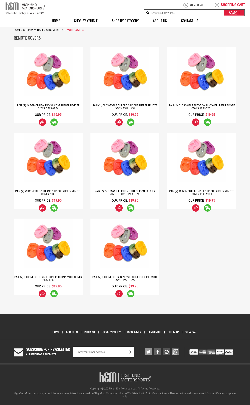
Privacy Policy (111, 332)
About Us (160, 20)
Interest (89, 332)
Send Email (155, 332)
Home (56, 20)
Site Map (173, 332)
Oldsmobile (53, 30)
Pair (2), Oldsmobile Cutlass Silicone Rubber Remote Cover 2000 (48, 193)
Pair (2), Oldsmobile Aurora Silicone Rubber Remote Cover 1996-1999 (124, 107)
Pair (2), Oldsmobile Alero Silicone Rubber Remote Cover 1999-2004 (48, 107)
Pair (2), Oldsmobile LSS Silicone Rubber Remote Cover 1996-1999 (48, 278)
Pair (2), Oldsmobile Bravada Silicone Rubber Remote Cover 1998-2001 (202, 107)
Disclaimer (134, 332)
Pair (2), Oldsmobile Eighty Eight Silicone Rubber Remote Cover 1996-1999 (125, 193)
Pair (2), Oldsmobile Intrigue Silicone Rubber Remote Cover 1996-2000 (201, 193)
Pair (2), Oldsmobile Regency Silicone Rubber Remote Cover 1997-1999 (125, 278)
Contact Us (189, 20)
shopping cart (233, 5)
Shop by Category (125, 20)
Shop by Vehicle (86, 20)
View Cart (192, 332)
